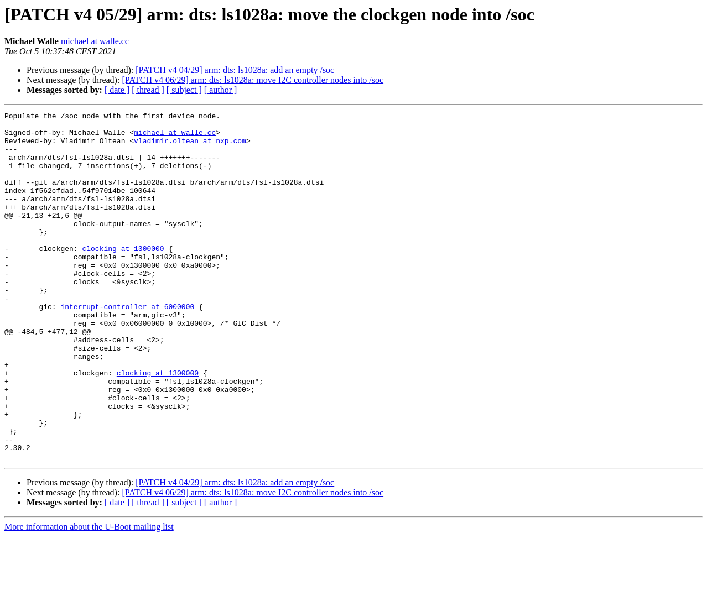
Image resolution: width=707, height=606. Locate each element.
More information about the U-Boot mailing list (89, 596)
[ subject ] (184, 90)
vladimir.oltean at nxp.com (190, 147)
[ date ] (117, 90)
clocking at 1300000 (123, 276)
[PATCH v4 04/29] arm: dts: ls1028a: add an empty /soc (235, 70)
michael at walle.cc (95, 41)
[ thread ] (148, 90)
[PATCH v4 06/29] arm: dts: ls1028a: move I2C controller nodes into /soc (252, 80)
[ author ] (220, 90)
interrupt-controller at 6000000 (127, 346)
